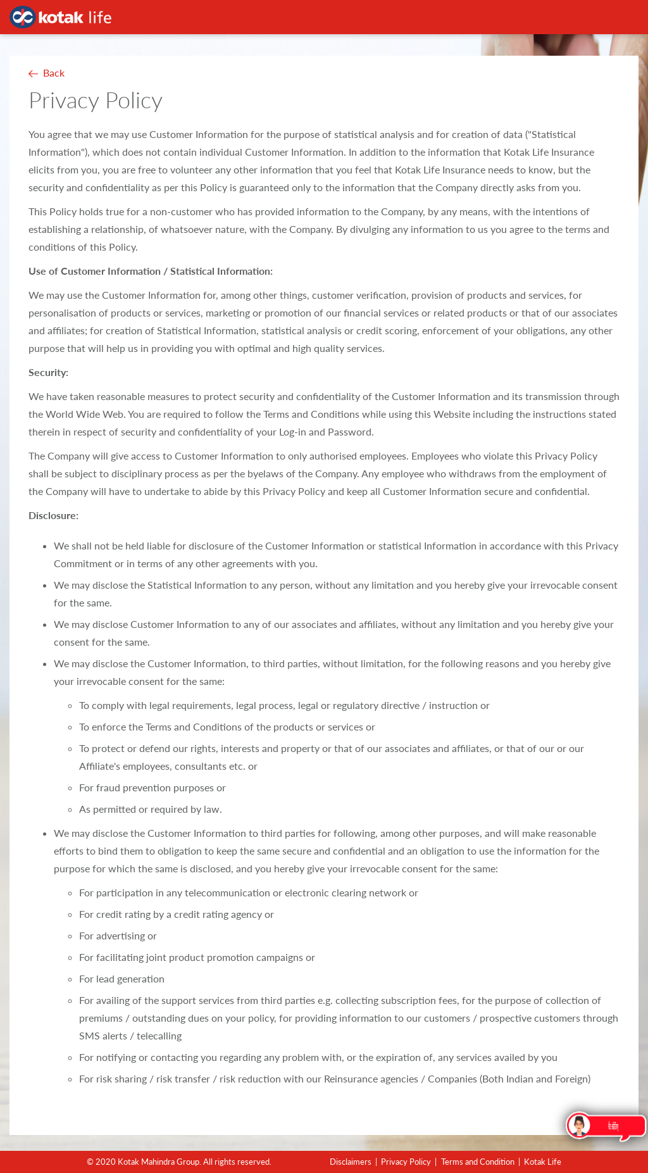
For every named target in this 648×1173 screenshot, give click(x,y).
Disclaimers (350, 1162)
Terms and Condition (477, 1162)
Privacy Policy (406, 1162)
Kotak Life (542, 1162)
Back (54, 72)
